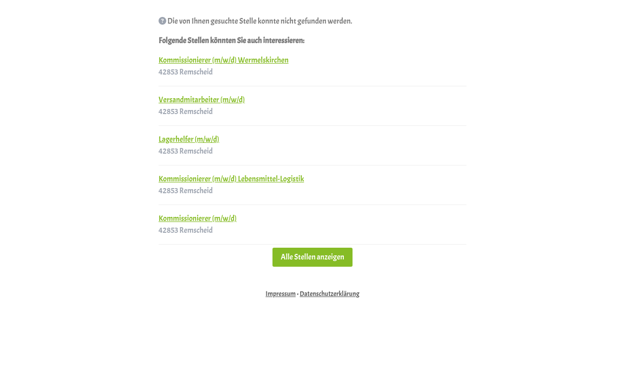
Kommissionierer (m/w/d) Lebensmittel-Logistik (231, 179)
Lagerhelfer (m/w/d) (189, 139)
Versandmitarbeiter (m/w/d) (202, 100)
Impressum (281, 294)
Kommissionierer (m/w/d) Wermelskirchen (223, 60)
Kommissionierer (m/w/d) (198, 219)
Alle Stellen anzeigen (312, 257)
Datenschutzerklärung (329, 294)
